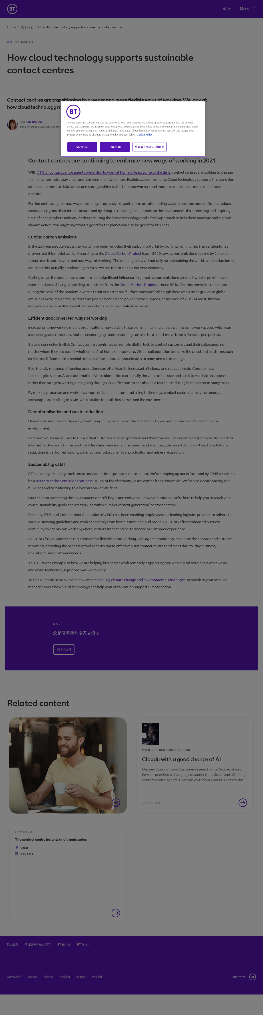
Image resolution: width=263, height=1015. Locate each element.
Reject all (115, 146)
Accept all (82, 146)
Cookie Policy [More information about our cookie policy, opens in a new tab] (144, 134)
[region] (133, 129)
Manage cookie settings (149, 146)
